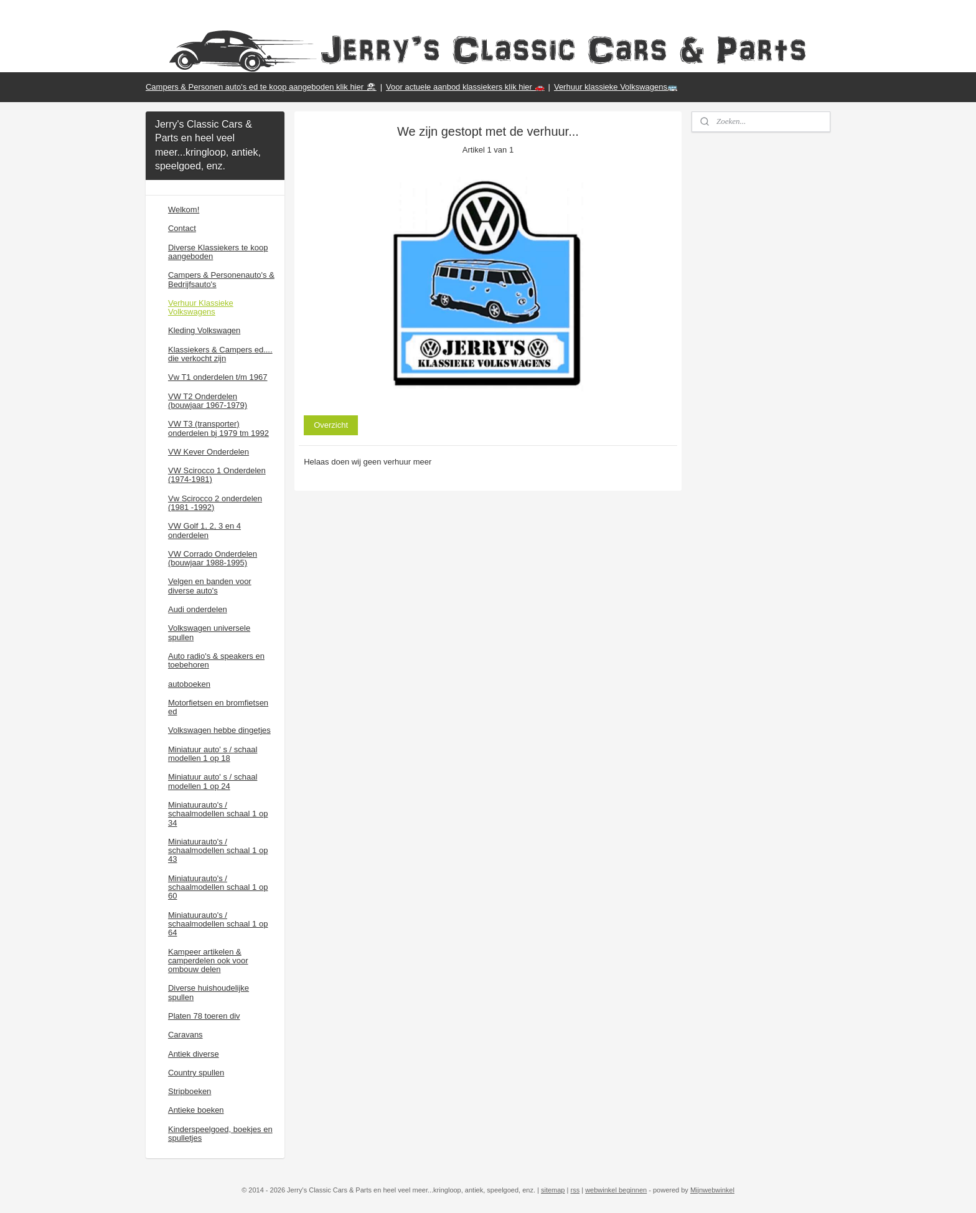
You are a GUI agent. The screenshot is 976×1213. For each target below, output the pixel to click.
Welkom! (183, 209)
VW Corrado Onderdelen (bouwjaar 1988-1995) (212, 558)
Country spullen (196, 1072)
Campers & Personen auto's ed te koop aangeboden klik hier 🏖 (261, 87)
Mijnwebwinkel (712, 1190)
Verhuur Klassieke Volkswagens (200, 307)
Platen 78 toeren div (204, 1016)
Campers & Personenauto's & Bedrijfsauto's (221, 279)
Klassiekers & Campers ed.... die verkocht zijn (220, 354)
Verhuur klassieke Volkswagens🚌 (615, 87)
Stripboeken (189, 1091)
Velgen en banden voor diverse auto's (209, 586)
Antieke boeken (196, 1110)
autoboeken (189, 684)
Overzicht (331, 425)
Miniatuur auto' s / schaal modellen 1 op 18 (212, 754)
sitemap (553, 1190)
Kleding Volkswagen (204, 330)
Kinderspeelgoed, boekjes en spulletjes (220, 1134)
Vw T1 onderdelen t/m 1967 (217, 377)
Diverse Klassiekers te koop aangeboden (218, 252)
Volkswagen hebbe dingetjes (219, 730)
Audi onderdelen (197, 609)
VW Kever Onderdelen (208, 451)
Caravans (185, 1034)
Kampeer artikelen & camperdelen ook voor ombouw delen (208, 961)
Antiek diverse (193, 1054)
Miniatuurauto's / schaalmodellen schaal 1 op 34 (218, 814)
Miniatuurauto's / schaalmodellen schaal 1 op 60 (218, 887)
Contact (182, 228)
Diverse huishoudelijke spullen (208, 992)
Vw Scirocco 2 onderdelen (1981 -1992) (215, 503)
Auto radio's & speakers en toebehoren (216, 660)
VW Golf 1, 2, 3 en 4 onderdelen (204, 530)
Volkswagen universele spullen (209, 632)
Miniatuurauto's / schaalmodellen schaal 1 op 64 (218, 924)
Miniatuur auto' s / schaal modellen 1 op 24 (212, 781)
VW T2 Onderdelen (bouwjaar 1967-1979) (207, 401)
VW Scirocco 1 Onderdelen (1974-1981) (217, 475)
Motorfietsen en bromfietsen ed (218, 707)
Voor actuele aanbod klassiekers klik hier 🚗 (465, 87)
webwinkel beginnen (616, 1190)
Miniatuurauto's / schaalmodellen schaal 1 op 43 (218, 850)
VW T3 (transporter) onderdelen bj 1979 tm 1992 (218, 428)
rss (575, 1190)
